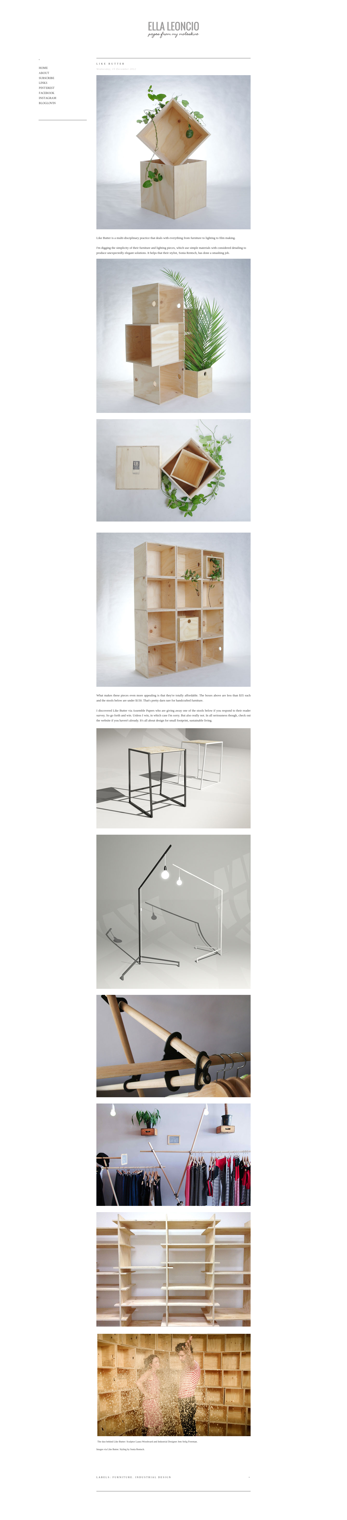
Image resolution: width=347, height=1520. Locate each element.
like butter (110, 63)
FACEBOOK (46, 93)
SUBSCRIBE (46, 78)
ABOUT (44, 73)
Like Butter (103, 238)
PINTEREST (47, 88)
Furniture (123, 1477)
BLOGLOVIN (47, 103)
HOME (43, 68)
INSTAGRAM (47, 98)
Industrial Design (153, 1477)
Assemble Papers (143, 710)
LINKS (43, 83)
